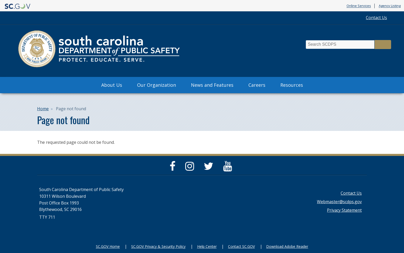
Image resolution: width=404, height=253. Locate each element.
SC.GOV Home (108, 246)
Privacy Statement (344, 210)
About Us (111, 85)
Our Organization (156, 85)
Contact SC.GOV (241, 246)
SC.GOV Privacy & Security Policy (158, 246)
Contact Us (376, 17)
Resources (291, 85)
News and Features (212, 85)
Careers (256, 85)
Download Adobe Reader (287, 246)
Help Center (207, 246)
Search (383, 44)
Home (43, 109)
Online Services (359, 6)
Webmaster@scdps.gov (339, 201)
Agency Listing (390, 6)
